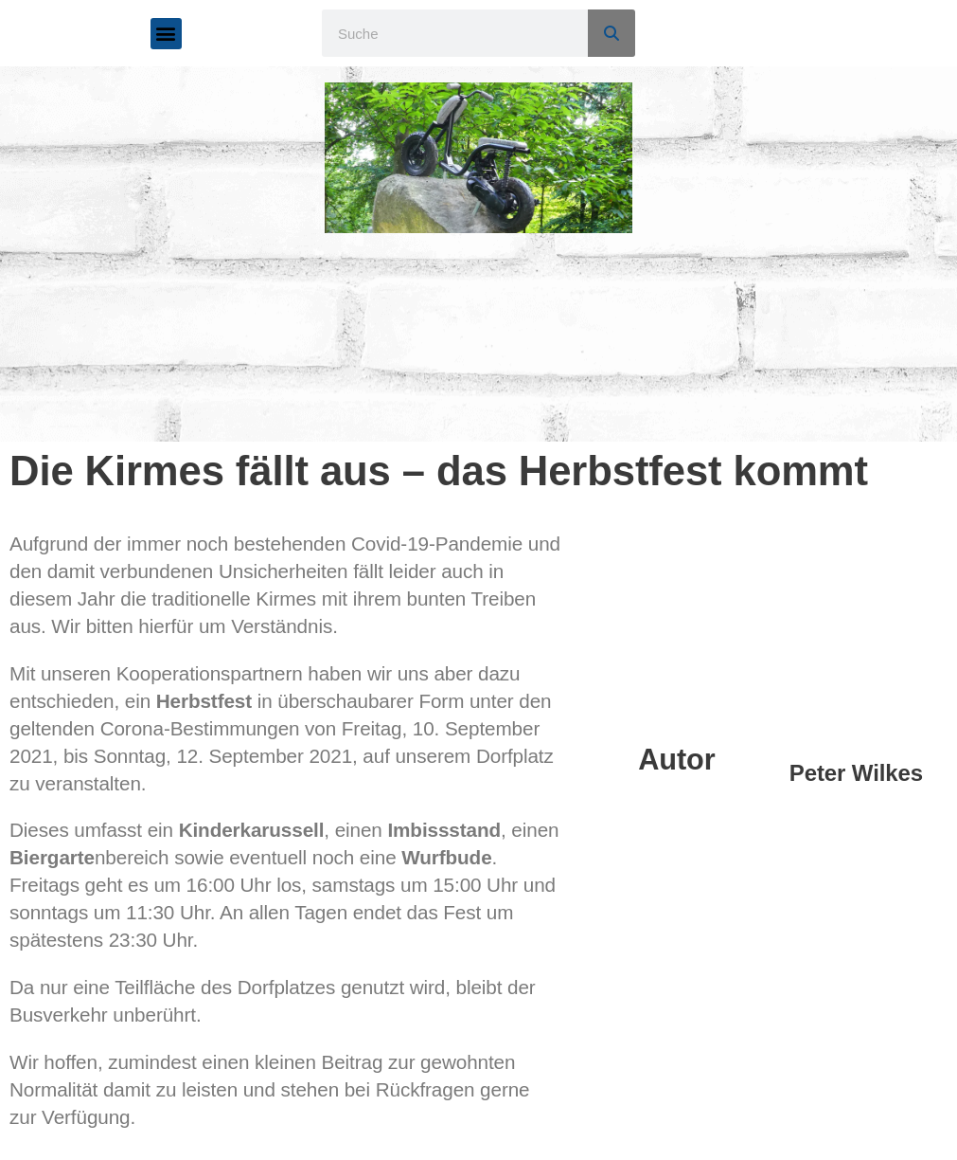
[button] (166, 33)
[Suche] (611, 33)
